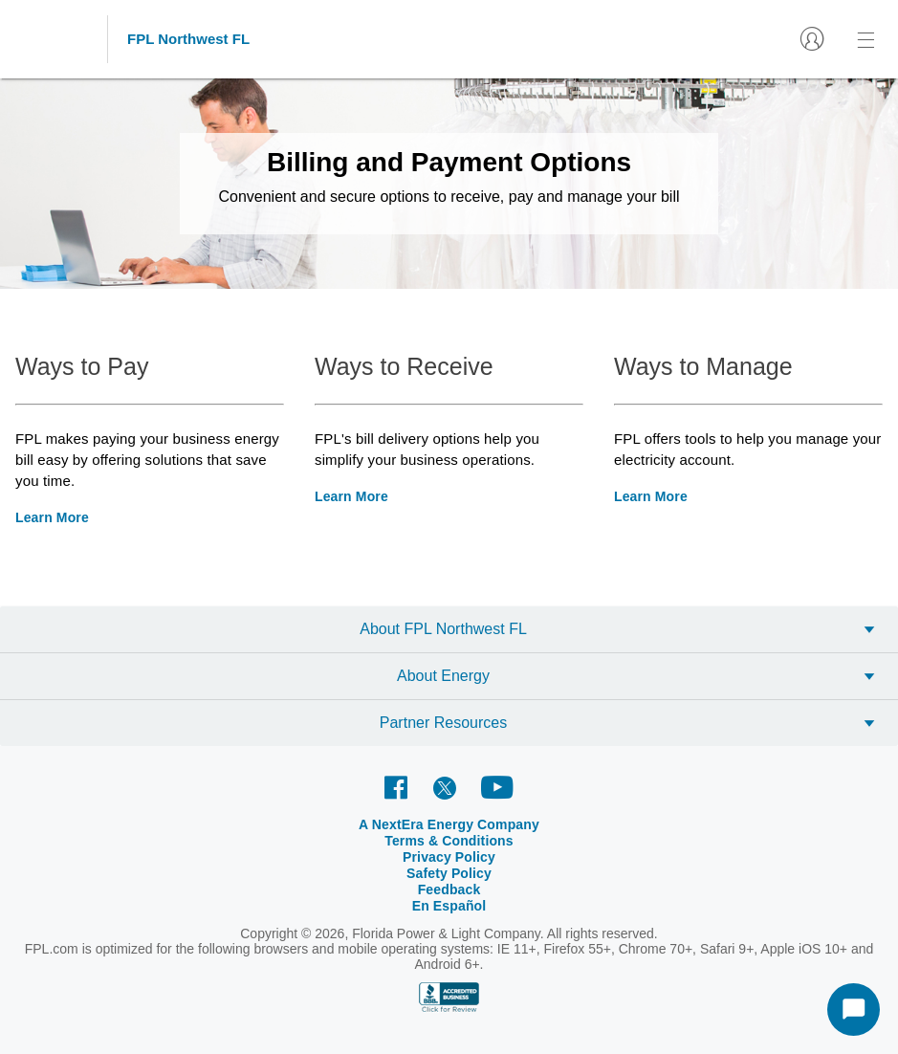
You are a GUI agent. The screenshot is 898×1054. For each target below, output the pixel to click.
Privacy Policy (449, 857)
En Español (449, 905)
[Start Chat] (853, 1009)
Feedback (449, 889)
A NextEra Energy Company (449, 824)
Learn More (52, 517)
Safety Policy (449, 873)
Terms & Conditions (449, 840)
